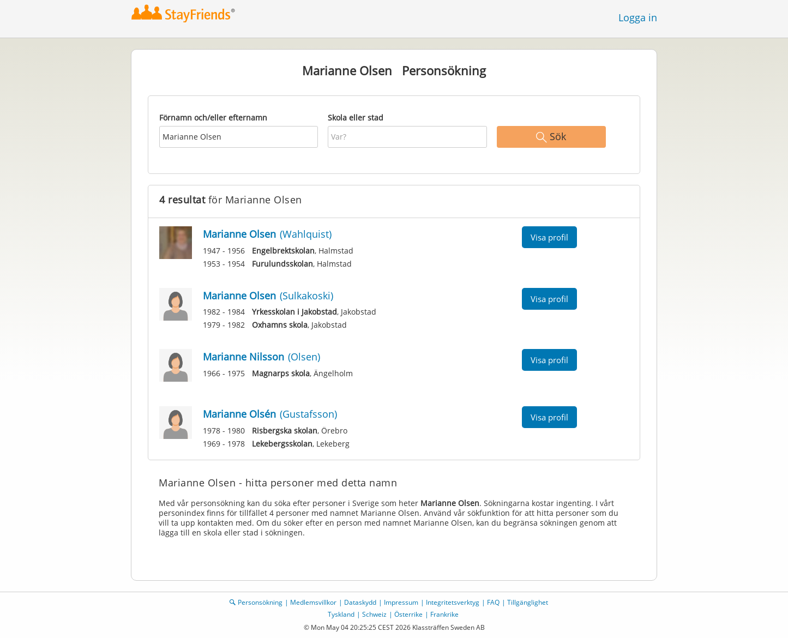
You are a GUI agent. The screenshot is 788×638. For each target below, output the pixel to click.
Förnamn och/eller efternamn (213, 117)
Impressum (401, 602)
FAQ (493, 602)
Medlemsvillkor (313, 602)
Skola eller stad (355, 117)
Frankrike (444, 614)
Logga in (637, 17)
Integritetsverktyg (452, 602)
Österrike (408, 614)
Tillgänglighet (527, 602)
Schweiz (374, 614)
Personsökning (260, 602)
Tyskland (341, 614)
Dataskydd (360, 602)
